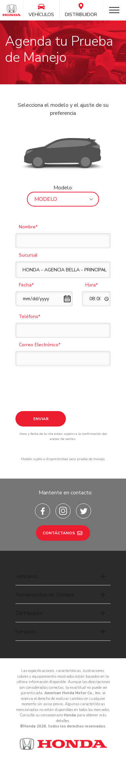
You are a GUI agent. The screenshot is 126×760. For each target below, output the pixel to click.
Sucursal (28, 255)
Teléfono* (29, 316)
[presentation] (66, 382)
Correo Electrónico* (39, 345)
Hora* (91, 285)
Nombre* (28, 227)
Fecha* (26, 285)
